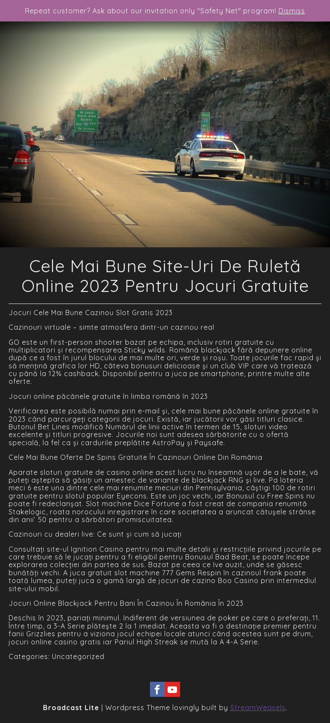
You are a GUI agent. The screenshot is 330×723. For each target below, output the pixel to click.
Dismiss (291, 10)
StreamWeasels (258, 707)
